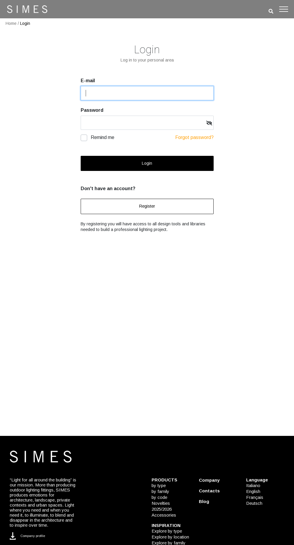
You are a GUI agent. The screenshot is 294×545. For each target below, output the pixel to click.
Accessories (164, 514)
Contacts (209, 490)
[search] (271, 11)
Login (25, 23)
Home (11, 23)
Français (254, 497)
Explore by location (170, 536)
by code (159, 497)
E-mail (88, 80)
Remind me (102, 137)
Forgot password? (194, 137)
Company (209, 480)
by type (159, 485)
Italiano (253, 485)
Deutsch (254, 503)
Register (147, 206)
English (253, 491)
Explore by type (167, 530)
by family (160, 491)
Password (92, 110)
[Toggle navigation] (284, 9)
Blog (204, 501)
